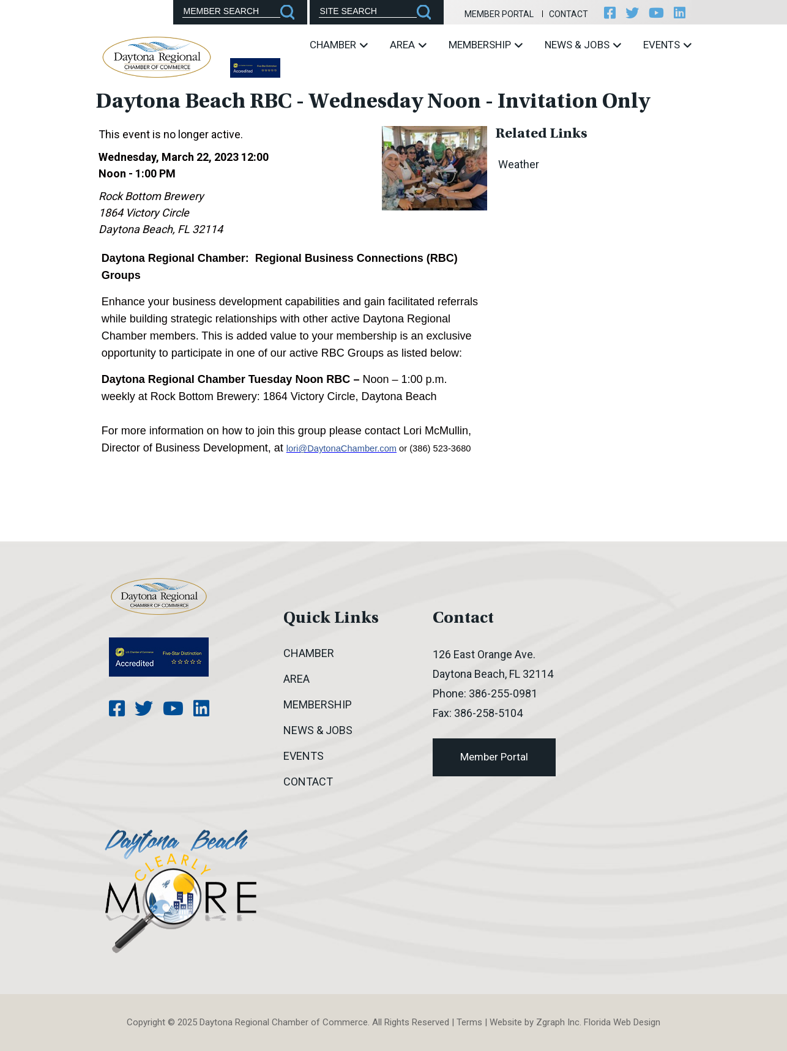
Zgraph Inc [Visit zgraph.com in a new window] (558, 1022)
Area (408, 45)
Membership (486, 45)
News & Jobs (583, 45)
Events (667, 45)
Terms (469, 1022)
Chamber (339, 45)
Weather (518, 164)
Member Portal (499, 14)
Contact (568, 14)
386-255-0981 (503, 693)
